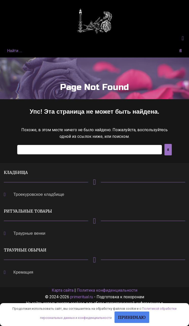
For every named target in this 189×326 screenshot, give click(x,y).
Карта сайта (62, 290)
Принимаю (132, 317)
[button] (182, 38)
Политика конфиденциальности (107, 290)
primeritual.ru (81, 296)
